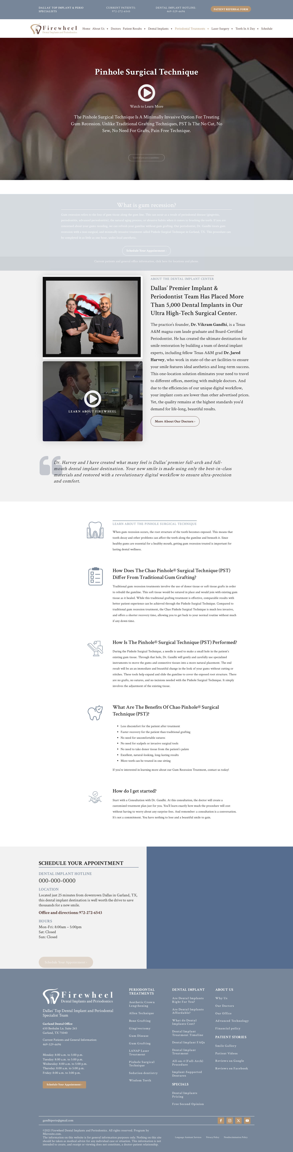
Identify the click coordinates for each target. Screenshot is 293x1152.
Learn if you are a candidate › (146, 163)
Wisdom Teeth (140, 1080)
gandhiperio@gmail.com (58, 1120)
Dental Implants (160, 29)
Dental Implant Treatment (184, 1051)
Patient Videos (226, 1053)
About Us (100, 29)
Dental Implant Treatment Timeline (187, 1033)
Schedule (266, 29)
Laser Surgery (222, 29)
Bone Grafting (140, 1021)
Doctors (116, 29)
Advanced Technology (232, 1021)
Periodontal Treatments (192, 29)
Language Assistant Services (188, 1137)
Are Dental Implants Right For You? (188, 1000)
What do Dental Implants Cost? (184, 1022)
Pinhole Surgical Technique (142, 1063)
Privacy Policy (212, 1137)
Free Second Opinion (188, 1104)
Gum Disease (139, 1036)
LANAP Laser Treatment (139, 1052)
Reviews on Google (229, 1061)
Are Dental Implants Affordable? (188, 1011)
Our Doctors (224, 1006)
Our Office (223, 1013)
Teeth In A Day (247, 29)
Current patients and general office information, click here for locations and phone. (146, 267)
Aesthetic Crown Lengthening (142, 1004)
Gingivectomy (140, 1028)
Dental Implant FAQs (188, 1042)
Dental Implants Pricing (184, 1094)
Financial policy (228, 1028)
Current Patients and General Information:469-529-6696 (70, 1042)
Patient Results (134, 29)
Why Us (221, 998)
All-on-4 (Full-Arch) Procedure (187, 1062)
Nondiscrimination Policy (235, 1137)
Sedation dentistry (143, 1073)
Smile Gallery (226, 1046)
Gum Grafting (140, 1043)
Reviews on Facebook (231, 1068)
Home (86, 29)
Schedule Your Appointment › (146, 256)
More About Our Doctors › (175, 421)
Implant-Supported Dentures (187, 1073)
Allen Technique (141, 1013)
